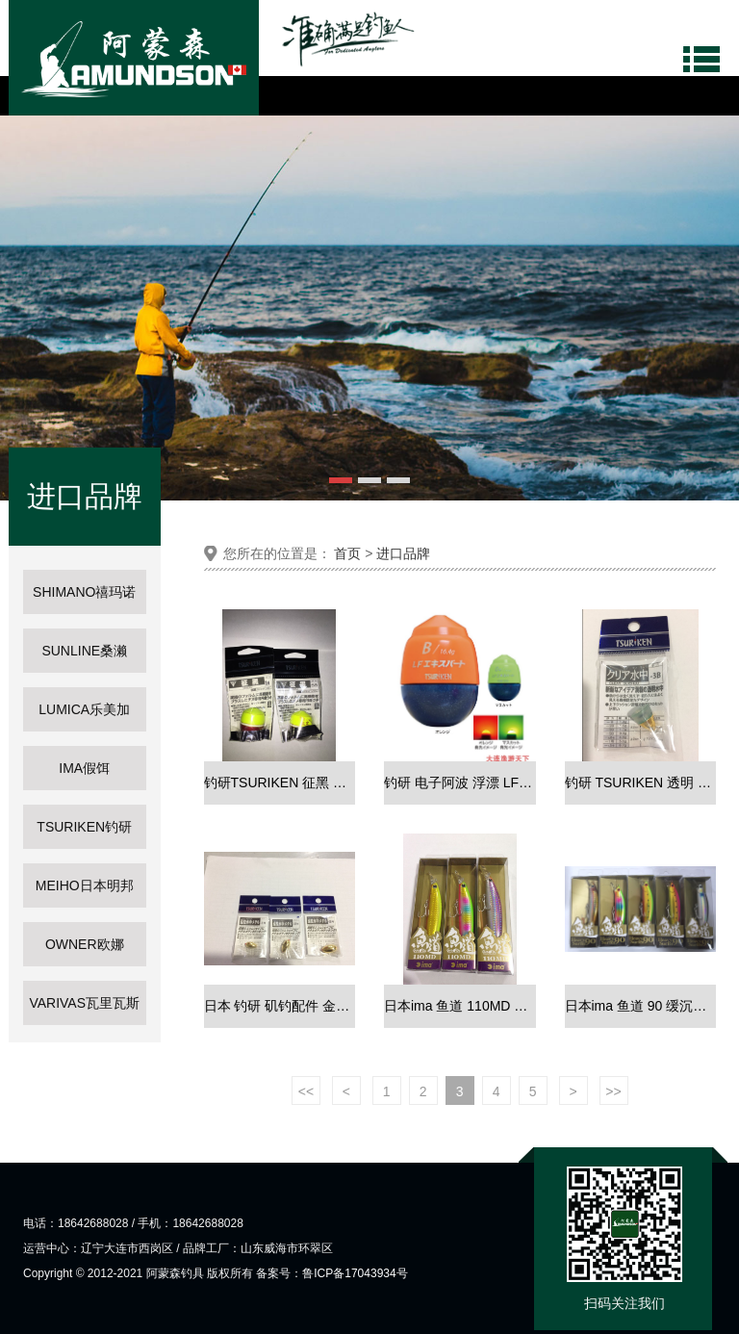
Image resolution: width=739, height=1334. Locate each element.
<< (306, 1091)
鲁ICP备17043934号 (354, 1273)
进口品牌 (403, 553)
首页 (347, 553)
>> (613, 1091)
